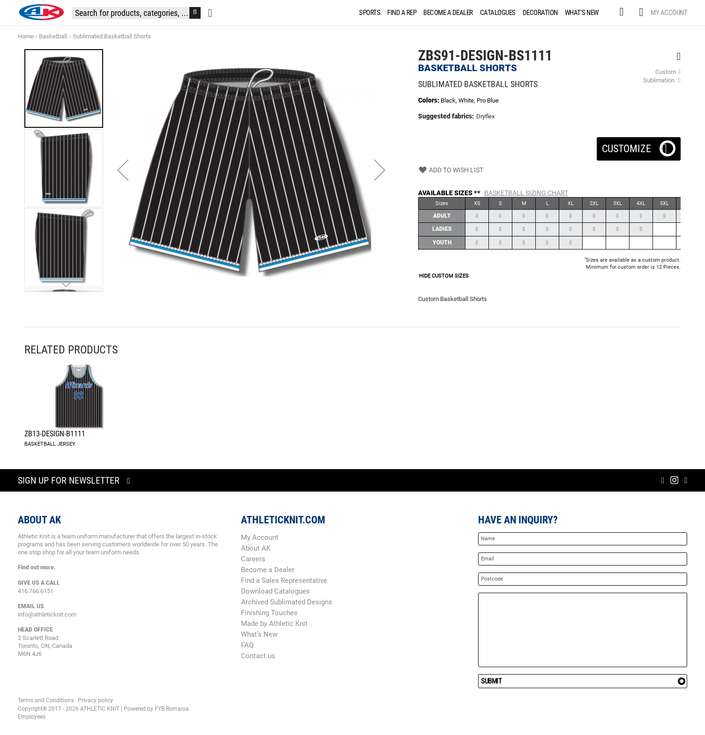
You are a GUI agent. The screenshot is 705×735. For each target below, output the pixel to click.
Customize (639, 145)
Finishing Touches (269, 613)
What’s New (259, 634)
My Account (669, 12)
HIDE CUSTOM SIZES (444, 276)
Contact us (258, 656)
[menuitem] (368, 12)
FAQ (247, 645)
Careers (253, 559)
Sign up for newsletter (69, 480)
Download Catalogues (275, 591)
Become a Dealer (267, 570)
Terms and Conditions (46, 700)
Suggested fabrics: (446, 116)
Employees (31, 716)
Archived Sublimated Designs (286, 602)
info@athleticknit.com (47, 614)
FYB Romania (172, 709)
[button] (123, 170)
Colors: (429, 100)
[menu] (481, 12)
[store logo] (41, 12)
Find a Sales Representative (284, 580)
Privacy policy (95, 700)
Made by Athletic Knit (274, 623)
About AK (255, 548)
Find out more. (37, 567)
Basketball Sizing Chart (526, 193)
